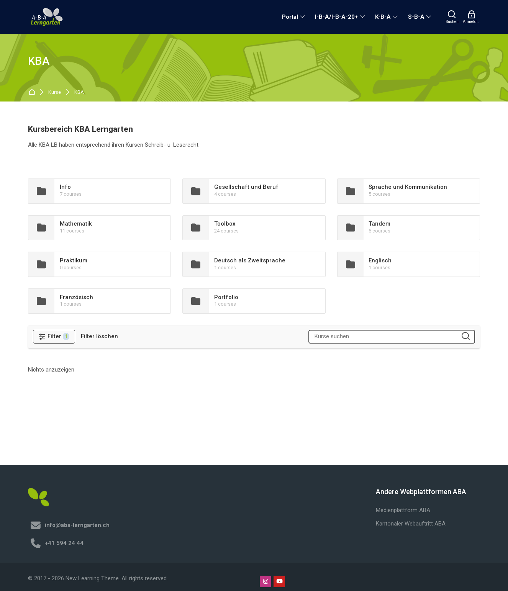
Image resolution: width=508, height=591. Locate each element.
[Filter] (54, 337)
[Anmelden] (471, 17)
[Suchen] (452, 17)
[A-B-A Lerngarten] (47, 17)
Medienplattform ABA (403, 510)
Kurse (54, 92)
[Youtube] (279, 581)
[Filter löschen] (99, 336)
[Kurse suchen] (465, 336)
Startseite (33, 92)
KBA (79, 92)
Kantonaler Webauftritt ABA (411, 523)
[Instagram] (265, 581)
